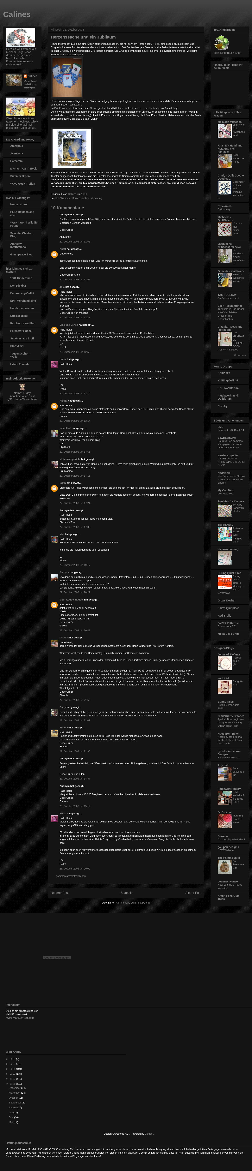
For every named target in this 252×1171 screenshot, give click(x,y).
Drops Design (226, 600)
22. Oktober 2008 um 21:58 (75, 700)
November (15, 1092)
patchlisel (65, 428)
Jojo (62, 286)
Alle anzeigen (240, 355)
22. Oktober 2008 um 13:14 (75, 420)
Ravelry (223, 406)
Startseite (127, 892)
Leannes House (228, 881)
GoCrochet (225, 812)
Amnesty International (18, 245)
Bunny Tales (226, 701)
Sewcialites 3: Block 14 (231, 430)
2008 (13, 1083)
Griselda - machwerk (231, 271)
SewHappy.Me (227, 437)
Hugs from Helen (228, 733)
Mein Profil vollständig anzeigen (30, 84)
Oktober (14, 1097)
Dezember (15, 1087)
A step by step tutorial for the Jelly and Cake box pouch (230, 740)
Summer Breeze (20, 176)
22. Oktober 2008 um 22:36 (75, 751)
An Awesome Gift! (238, 864)
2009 (13, 1078)
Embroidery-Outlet (22, 293)
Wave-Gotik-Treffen (22, 183)
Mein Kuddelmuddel (72, 599)
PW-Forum (60, 108)
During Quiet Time (229, 573)
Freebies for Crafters (231, 501)
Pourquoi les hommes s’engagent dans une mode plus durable (230, 444)
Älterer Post (193, 892)
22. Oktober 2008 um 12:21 (75, 317)
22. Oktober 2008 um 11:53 (75, 241)
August (13, 1107)
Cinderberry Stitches (231, 716)
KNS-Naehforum (228, 388)
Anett (63, 249)
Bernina (223, 836)
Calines (17, 14)
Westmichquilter (228, 455)
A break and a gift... (237, 661)
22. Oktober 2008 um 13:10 (75, 393)
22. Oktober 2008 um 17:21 (75, 503)
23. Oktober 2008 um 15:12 (75, 806)
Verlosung (96, 198)
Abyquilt (223, 765)
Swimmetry (224, 209)
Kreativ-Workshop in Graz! (238, 278)
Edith (63, 482)
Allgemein (65, 198)
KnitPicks (224, 372)
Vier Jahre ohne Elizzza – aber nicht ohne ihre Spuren (231, 479)
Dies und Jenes (69, 324)
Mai (11, 1122)
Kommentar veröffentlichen (71, 876)
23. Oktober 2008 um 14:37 (75, 778)
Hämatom (16, 161)
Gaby (63, 707)
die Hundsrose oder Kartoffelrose (238, 257)
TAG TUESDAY (227, 294)
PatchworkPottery (229, 788)
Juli (11, 1112)
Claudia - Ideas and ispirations (230, 328)
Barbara (64, 572)
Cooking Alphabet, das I (231, 839)
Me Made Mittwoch (230, 121)
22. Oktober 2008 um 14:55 (75, 451)
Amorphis (16, 145)
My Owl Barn (226, 490)
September (15, 1102)
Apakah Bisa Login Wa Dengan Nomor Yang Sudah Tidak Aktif (231, 722)
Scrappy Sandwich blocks (238, 508)
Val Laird (223, 678)
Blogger (149, 1133)
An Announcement (228, 298)
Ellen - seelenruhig (230, 305)
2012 (13, 1063)
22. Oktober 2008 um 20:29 (75, 592)
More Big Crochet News (238, 819)
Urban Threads (19, 364)
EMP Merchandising (23, 300)
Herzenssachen (80, 198)
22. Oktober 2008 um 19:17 (75, 565)
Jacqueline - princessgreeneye (229, 245)
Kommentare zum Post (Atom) (133, 902)
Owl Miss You (225, 493)
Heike (63, 359)
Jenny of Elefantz (229, 654)
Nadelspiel (224, 473)
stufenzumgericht (70, 459)
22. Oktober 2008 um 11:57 (75, 279)
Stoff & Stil (17, 346)
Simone (64, 727)
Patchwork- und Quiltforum (228, 397)
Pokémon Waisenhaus (23, 399)
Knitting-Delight (228, 380)
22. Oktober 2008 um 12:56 (75, 351)
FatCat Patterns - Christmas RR (228, 625)
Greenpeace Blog (21, 254)
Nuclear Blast (19, 315)
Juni (11, 1117)
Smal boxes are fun (238, 772)
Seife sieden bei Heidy (238, 158)
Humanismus (18, 204)
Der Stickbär (18, 285)
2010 (13, 1073)
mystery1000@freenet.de (20, 1017)
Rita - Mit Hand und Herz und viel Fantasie (230, 148)
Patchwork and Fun (22, 323)
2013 (13, 1059)
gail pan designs (228, 847)
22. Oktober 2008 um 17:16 (75, 475)
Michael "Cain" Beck (23, 168)
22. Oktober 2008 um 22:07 (75, 720)
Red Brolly (224, 615)
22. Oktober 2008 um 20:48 (75, 630)
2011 (13, 1068)
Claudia (64, 637)
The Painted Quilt (229, 857)
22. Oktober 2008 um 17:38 (75, 527)
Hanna (63, 400)
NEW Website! (226, 850)
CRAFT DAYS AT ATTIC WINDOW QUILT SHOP (231, 462)
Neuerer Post (60, 892)
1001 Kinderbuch (21, 278)
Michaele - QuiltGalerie (225, 219)
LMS (221, 426)
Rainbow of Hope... (229, 757)
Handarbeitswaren (22, 308)
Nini (62, 534)
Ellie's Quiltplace (228, 608)
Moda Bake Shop (229, 633)
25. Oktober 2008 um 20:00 (75, 868)
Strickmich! (225, 206)
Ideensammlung (228, 549)
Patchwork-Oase (21, 330)
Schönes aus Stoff (22, 338)
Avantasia (16, 153)
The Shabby (225, 525)
